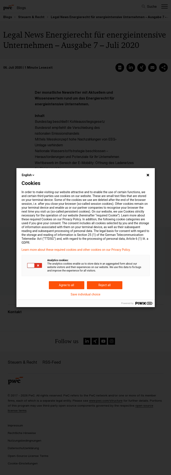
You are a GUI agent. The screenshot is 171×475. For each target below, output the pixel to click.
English (28, 175)
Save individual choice (85, 294)
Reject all (104, 285)
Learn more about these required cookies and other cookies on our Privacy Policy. (76, 249)
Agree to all (66, 285)
